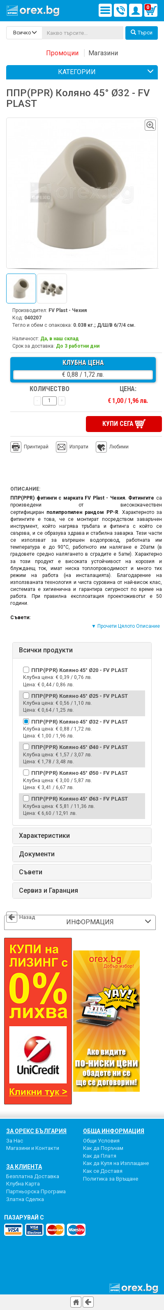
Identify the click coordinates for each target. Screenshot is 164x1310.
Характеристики (44, 835)
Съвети (30, 872)
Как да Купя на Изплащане (116, 1163)
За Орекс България (36, 1130)
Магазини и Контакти (32, 1148)
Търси (141, 32)
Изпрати (78, 447)
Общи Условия (101, 1140)
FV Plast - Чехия (68, 310)
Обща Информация (113, 1130)
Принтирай (29, 447)
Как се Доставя (102, 1170)
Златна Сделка (25, 1199)
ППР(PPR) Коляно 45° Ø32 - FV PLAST (79, 721)
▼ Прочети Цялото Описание (125, 626)
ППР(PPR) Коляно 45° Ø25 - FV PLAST (79, 695)
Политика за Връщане (110, 1178)
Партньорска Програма (36, 1191)
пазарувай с (24, 1217)
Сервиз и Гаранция (48, 890)
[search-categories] (24, 32)
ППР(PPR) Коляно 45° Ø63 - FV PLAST (79, 799)
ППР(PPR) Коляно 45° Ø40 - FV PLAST (79, 747)
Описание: (25, 489)
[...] (82, 32)
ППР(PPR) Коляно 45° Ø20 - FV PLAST (79, 670)
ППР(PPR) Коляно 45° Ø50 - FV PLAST (79, 773)
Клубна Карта (23, 1184)
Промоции (62, 53)
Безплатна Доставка (32, 1176)
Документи (37, 853)
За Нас (14, 1140)
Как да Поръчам (103, 1148)
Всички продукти (46, 650)
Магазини (103, 53)
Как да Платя (99, 1155)
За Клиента (24, 1166)
